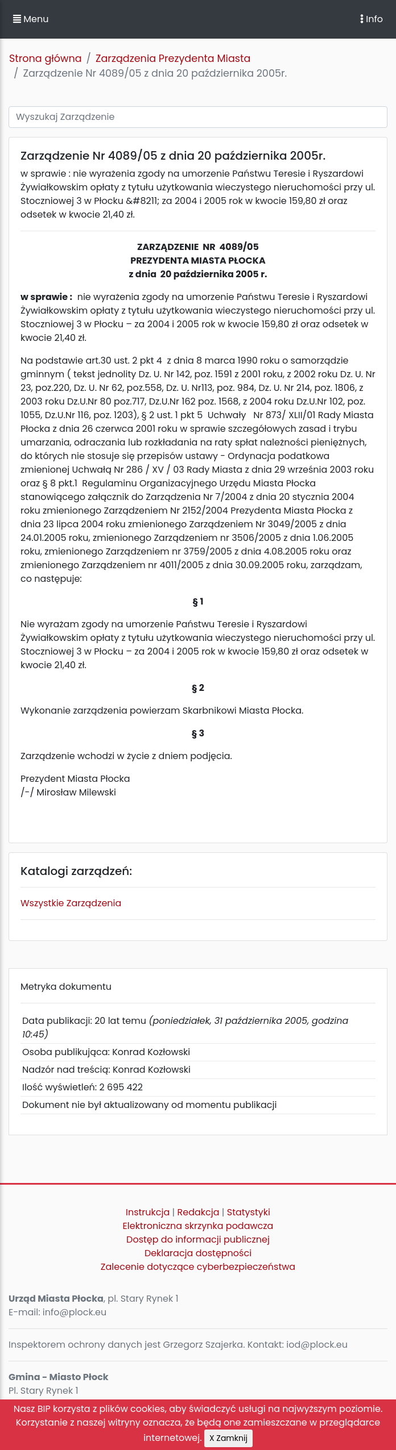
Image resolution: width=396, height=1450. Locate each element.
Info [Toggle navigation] (371, 19)
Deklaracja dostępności (198, 1253)
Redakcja (199, 1212)
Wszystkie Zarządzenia (70, 903)
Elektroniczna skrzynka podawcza (198, 1225)
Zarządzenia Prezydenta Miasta (173, 58)
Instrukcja (148, 1212)
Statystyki (248, 1212)
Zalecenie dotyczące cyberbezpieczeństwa (198, 1266)
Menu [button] (30, 19)
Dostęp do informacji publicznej (198, 1239)
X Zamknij (228, 1438)
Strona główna (45, 58)
